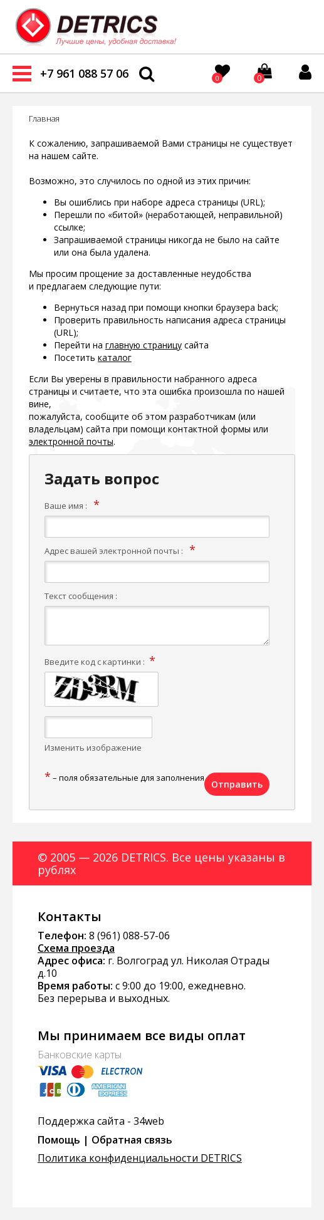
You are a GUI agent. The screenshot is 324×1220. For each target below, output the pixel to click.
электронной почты (71, 441)
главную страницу (143, 345)
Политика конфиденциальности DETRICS (140, 1158)
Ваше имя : (65, 505)
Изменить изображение (93, 747)
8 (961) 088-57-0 (126, 935)
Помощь (59, 1140)
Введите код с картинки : (94, 661)
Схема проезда (76, 948)
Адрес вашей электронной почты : (113, 550)
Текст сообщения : (80, 596)
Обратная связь (131, 1140)
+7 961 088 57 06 (84, 73)
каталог (115, 357)
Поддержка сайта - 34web (101, 1121)
